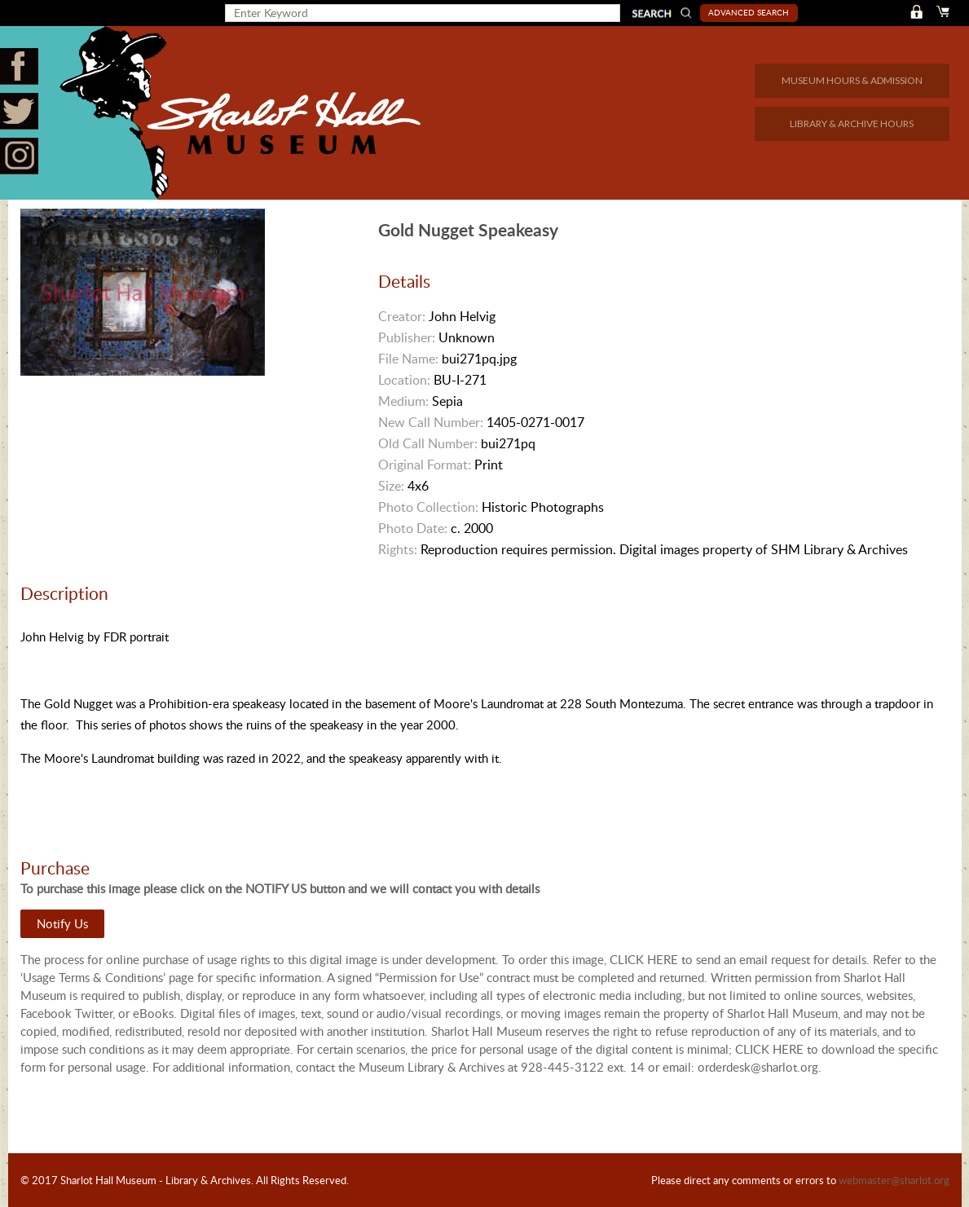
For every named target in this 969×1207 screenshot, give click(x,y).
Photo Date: (412, 528)
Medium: (403, 401)
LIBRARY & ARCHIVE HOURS (852, 123)
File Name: (408, 359)
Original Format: (424, 465)
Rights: (397, 549)
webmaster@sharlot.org (894, 1180)
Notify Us (62, 923)
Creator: (401, 316)
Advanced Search (748, 12)
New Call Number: (430, 422)
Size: (391, 486)
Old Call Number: (428, 443)
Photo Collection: (428, 507)
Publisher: (406, 337)
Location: (404, 380)
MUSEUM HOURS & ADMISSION (852, 80)
